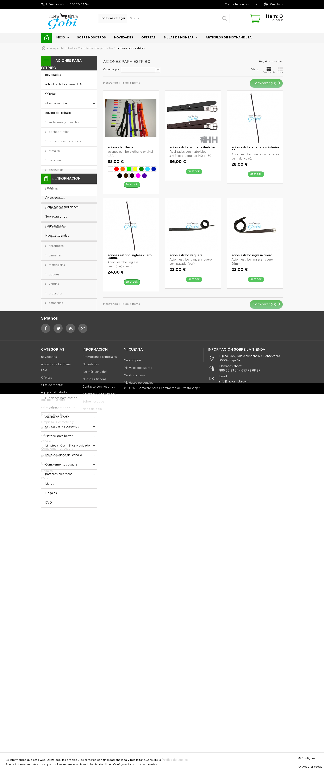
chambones (56, 198)
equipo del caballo (58, 113)
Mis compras (132, 632)
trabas (53, 189)
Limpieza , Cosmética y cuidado (67, 445)
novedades (123, 37)
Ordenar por (111, 69)
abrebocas (56, 246)
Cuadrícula (269, 70)
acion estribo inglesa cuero (251, 255)
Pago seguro (54, 564)
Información (68, 516)
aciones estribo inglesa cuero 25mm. (129, 256)
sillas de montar (179, 37)
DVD (48, 502)
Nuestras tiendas (57, 574)
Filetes (53, 312)
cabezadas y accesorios (62, 426)
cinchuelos (55, 170)
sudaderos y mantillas (63, 122)
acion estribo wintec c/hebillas (192, 147)
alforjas (53, 379)
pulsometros (57, 227)
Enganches (56, 322)
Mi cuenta (133, 621)
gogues (53, 274)
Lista (280, 70)
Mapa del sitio (92, 684)
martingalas (56, 265)
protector (55, 293)
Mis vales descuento (138, 639)
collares (54, 217)
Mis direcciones (134, 647)
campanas (55, 303)
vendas (53, 284)
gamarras (55, 255)
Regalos (51, 493)
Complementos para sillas (66, 350)
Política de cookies (175, 760)
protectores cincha (61, 388)
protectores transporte (64, 141)
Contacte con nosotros (241, 4)
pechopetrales (58, 132)
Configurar (308, 758)
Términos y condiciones (62, 545)
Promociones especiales (99, 632)
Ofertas (148, 37)
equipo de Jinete (57, 417)
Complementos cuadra (61, 464)
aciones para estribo (62, 398)
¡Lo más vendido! (94, 647)
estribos (54, 360)
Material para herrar (59, 436)
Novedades (90, 639)
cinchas (53, 369)
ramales (54, 151)
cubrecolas (56, 179)
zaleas (53, 407)
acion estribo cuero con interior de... (255, 148)
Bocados (54, 341)
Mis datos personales (138, 654)
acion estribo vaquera (185, 255)
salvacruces (56, 208)
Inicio (60, 37)
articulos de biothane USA (229, 37)
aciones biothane (120, 147)
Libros (49, 483)
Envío (49, 526)
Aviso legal (52, 536)
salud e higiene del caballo (63, 455)
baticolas (54, 160)
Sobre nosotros (91, 37)
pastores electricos (58, 474)
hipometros (56, 236)
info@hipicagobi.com (234, 657)
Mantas (53, 331)
